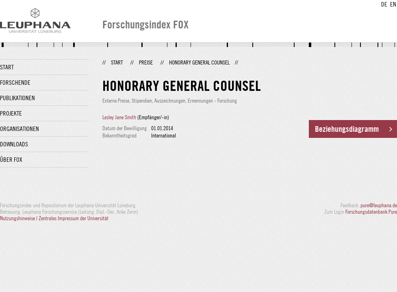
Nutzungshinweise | (19, 218)
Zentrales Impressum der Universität (73, 218)
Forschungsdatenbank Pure (371, 211)
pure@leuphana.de (378, 205)
